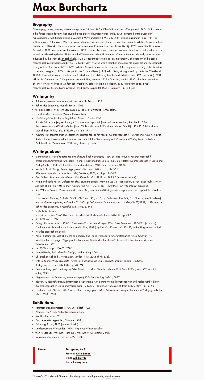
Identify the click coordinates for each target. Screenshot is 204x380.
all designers (79, 362)
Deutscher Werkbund (149, 71)
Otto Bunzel (83, 353)
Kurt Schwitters (149, 42)
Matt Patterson (112, 376)
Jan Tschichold (68, 58)
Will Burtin (79, 358)
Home (42, 349)
